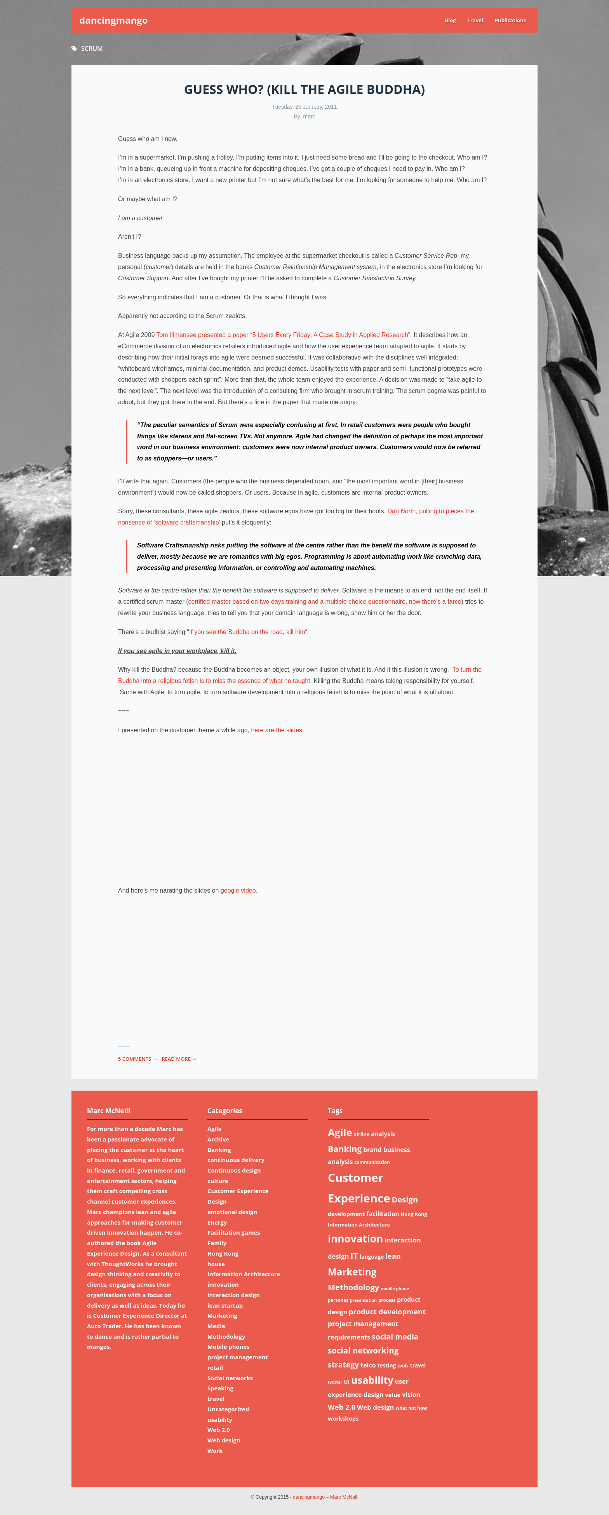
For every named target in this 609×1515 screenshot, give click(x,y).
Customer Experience (238, 1191)
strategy (343, 1364)
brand (372, 1149)
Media (216, 1326)
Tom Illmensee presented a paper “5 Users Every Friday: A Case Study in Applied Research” (283, 335)
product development (387, 1311)
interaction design (233, 1295)
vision (411, 1394)
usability (219, 1419)
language (372, 1256)
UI (347, 1381)
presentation (363, 1300)
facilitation (383, 1214)
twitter (335, 1382)
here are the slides (276, 730)
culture (217, 1181)
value (393, 1395)
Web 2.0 (218, 1429)
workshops (343, 1418)
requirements (349, 1337)
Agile (214, 1129)
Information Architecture (243, 1274)
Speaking (220, 1388)
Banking (219, 1150)
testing (386, 1365)
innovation (223, 1284)
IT (354, 1255)
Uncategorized (228, 1409)
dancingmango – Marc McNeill (325, 1497)
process (386, 1300)
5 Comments (134, 1058)
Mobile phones (228, 1346)
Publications (510, 20)
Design (217, 1201)
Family (216, 1243)
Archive (218, 1139)
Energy (217, 1222)
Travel (475, 20)
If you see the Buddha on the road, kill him (247, 632)
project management (237, 1357)
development (346, 1214)
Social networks (230, 1378)
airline (361, 1134)
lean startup (225, 1305)
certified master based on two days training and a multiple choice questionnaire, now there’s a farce (324, 601)
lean (393, 1256)
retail (215, 1367)
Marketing (222, 1315)
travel (215, 1398)
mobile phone (395, 1288)
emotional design (232, 1212)
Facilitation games (233, 1232)
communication (372, 1162)
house (216, 1264)
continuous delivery (235, 1160)
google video (238, 890)
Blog (450, 20)
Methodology (226, 1336)
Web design (223, 1440)
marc (309, 116)
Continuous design (234, 1170)
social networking (363, 1350)
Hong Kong (222, 1253)
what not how (411, 1408)
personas (338, 1300)
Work (215, 1450)
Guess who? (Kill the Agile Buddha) (304, 89)
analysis (383, 1134)
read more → (179, 1058)
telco (368, 1365)
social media (395, 1336)
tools (403, 1366)
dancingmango (113, 20)
